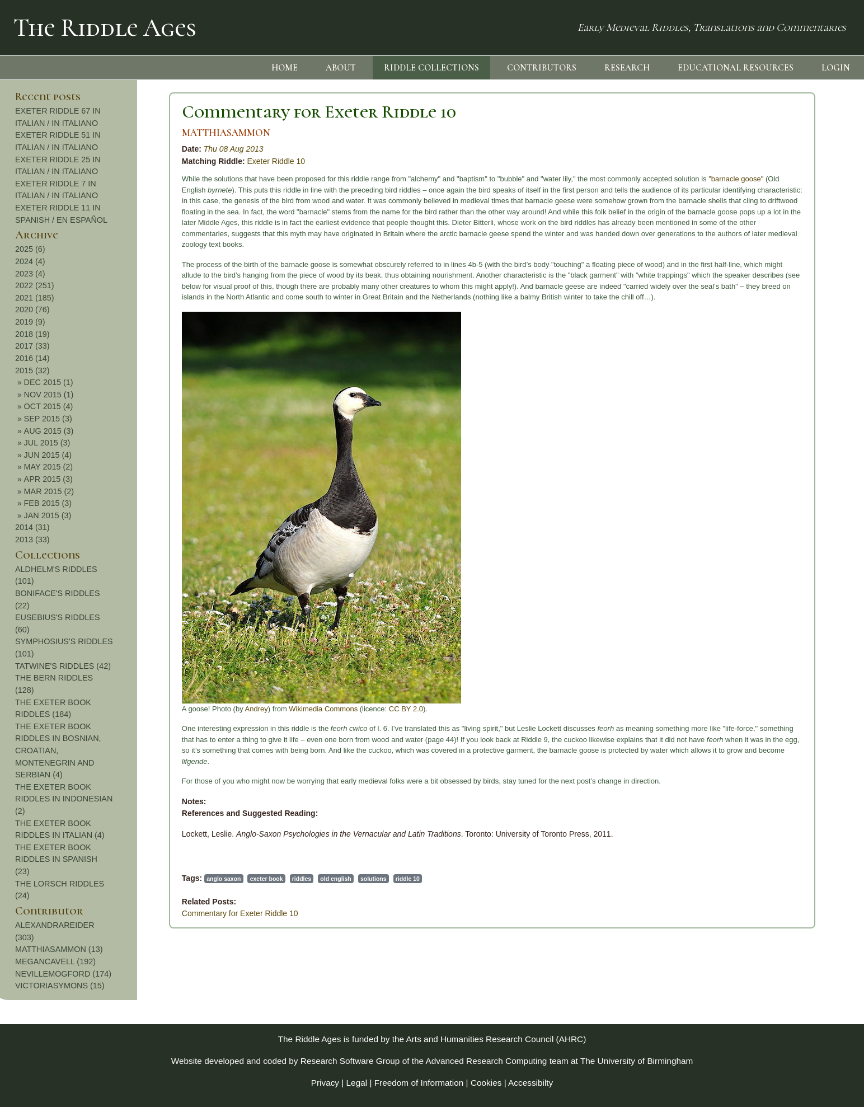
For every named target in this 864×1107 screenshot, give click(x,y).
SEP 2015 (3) (775, 418)
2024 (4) (757, 261)
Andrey (111, 709)
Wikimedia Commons (178, 709)
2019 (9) (757, 321)
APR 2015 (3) (775, 479)
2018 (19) (759, 334)
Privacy (325, 1082)
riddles (156, 878)
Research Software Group (350, 1061)
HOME (284, 67)
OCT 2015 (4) (775, 406)
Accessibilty (530, 1082)
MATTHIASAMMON (80, 133)
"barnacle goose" (590, 179)
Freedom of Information (419, 1082)
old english (190, 878)
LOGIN (835, 67)
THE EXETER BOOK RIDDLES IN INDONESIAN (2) (790, 798)
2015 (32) (759, 370)
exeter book (121, 878)
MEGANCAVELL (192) (782, 961)
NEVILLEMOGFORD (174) (790, 973)
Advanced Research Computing (486, 1061)
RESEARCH (627, 67)
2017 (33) (759, 345)
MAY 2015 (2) (775, 466)
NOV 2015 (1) (776, 394)
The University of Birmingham (636, 1061)
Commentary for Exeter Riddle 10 (173, 112)
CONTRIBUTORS (541, 67)
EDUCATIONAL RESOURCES (735, 67)
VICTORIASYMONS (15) (787, 985)
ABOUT (341, 67)
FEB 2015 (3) (775, 503)
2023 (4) (757, 273)
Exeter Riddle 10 (131, 161)
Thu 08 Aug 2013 (88, 148)
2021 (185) (761, 297)
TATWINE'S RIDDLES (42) (790, 666)
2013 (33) (759, 539)
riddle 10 (262, 878)
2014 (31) (759, 527)
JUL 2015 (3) (774, 442)
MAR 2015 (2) (776, 491)
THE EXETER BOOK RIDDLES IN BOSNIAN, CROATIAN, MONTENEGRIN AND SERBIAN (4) (785, 750)
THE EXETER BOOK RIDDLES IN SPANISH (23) (783, 859)
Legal (357, 1082)
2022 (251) (761, 285)
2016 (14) (759, 358)
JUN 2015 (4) (775, 455)
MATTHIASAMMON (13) (785, 949)
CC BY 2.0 (260, 709)
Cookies (486, 1082)
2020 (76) (759, 309)
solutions (228, 878)
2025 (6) (757, 249)
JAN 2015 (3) (775, 515)
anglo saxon (78, 878)
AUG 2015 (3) (776, 430)
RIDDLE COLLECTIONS (431, 67)
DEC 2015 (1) (775, 382)
